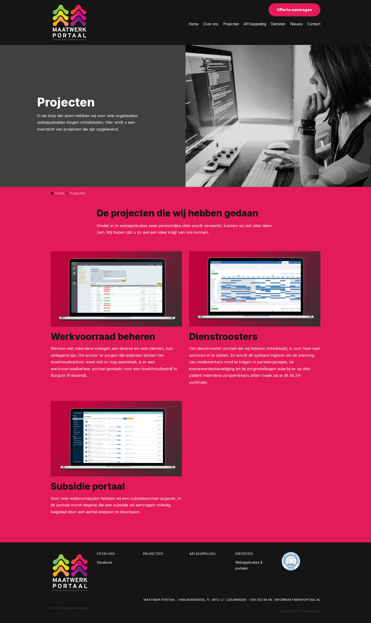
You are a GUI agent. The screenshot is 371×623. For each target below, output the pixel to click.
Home (194, 24)
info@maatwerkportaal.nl (297, 599)
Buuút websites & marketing (300, 611)
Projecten (231, 24)
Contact (313, 24)
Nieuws (296, 24)
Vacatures (104, 562)
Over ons (210, 24)
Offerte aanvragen (294, 10)
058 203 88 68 (261, 599)
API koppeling (255, 24)
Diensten (278, 24)
